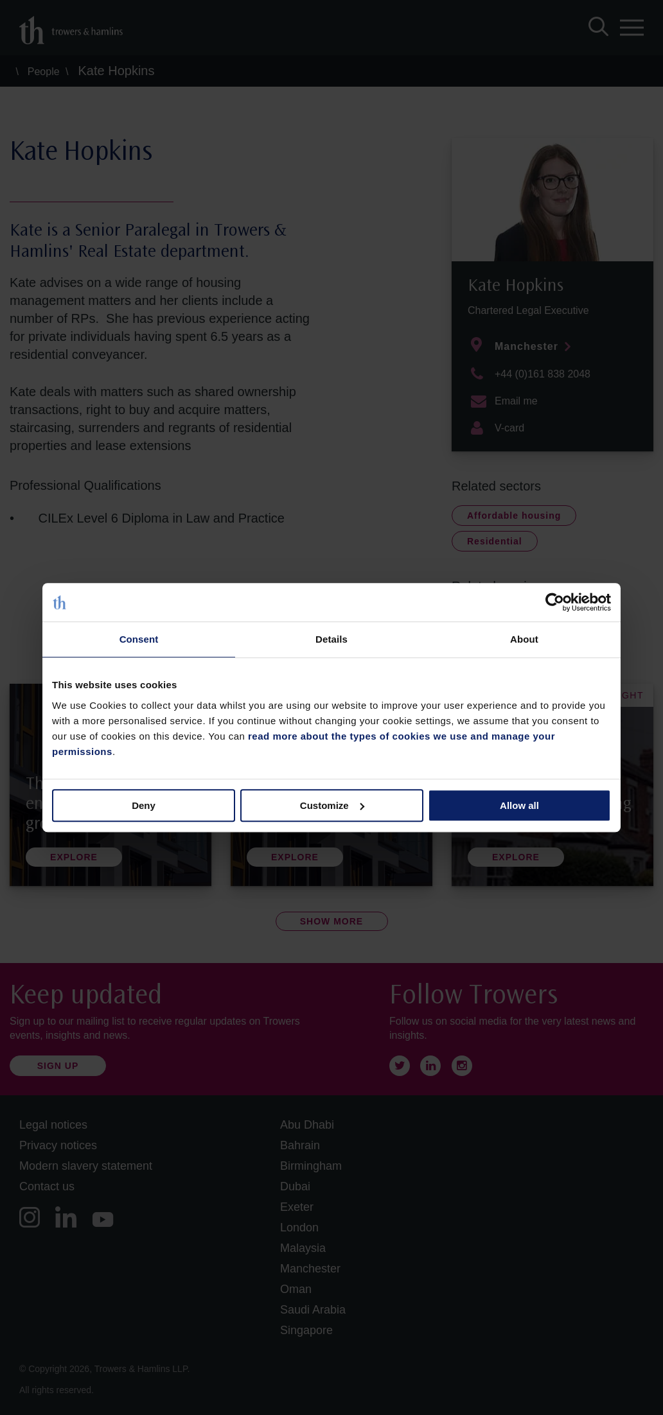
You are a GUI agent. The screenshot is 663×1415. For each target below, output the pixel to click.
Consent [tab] (139, 639)
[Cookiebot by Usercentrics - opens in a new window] (555, 602)
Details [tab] (331, 639)
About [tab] (524, 639)
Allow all (519, 805)
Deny (143, 805)
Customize (332, 805)
